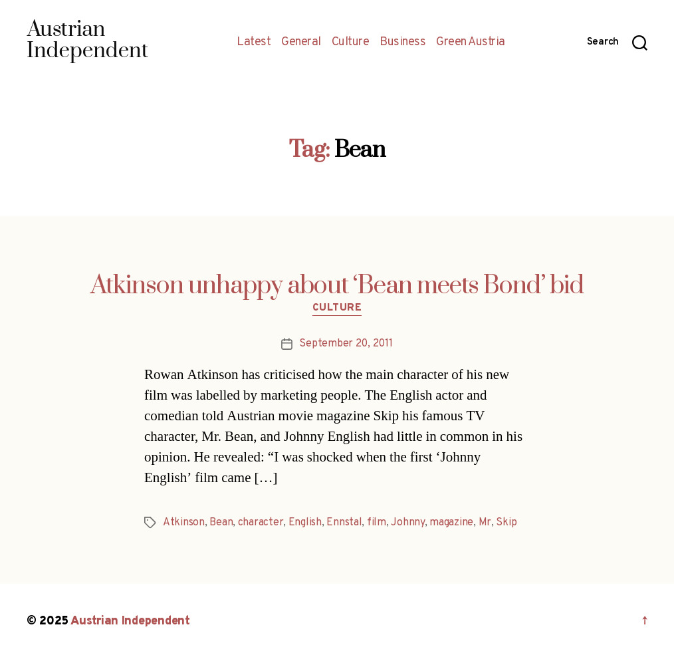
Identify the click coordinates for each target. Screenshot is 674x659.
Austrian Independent (130, 621)
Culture (351, 42)
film (376, 522)
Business (402, 42)
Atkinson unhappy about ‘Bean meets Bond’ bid (337, 286)
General (301, 42)
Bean (221, 522)
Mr (485, 522)
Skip (506, 522)
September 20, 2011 (345, 343)
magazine (451, 522)
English (305, 522)
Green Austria (470, 42)
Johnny (407, 522)
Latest (254, 42)
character (261, 522)
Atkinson (184, 522)
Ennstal (344, 522)
